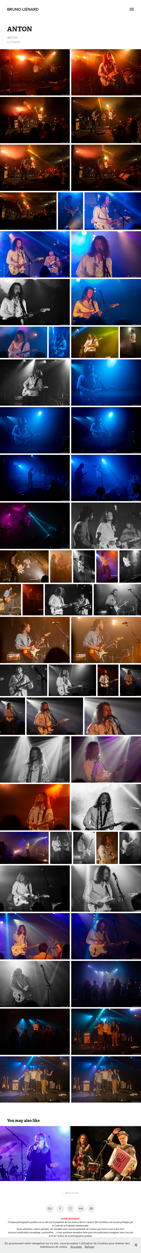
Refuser (89, 1247)
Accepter (76, 1247)
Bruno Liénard (23, 9)
